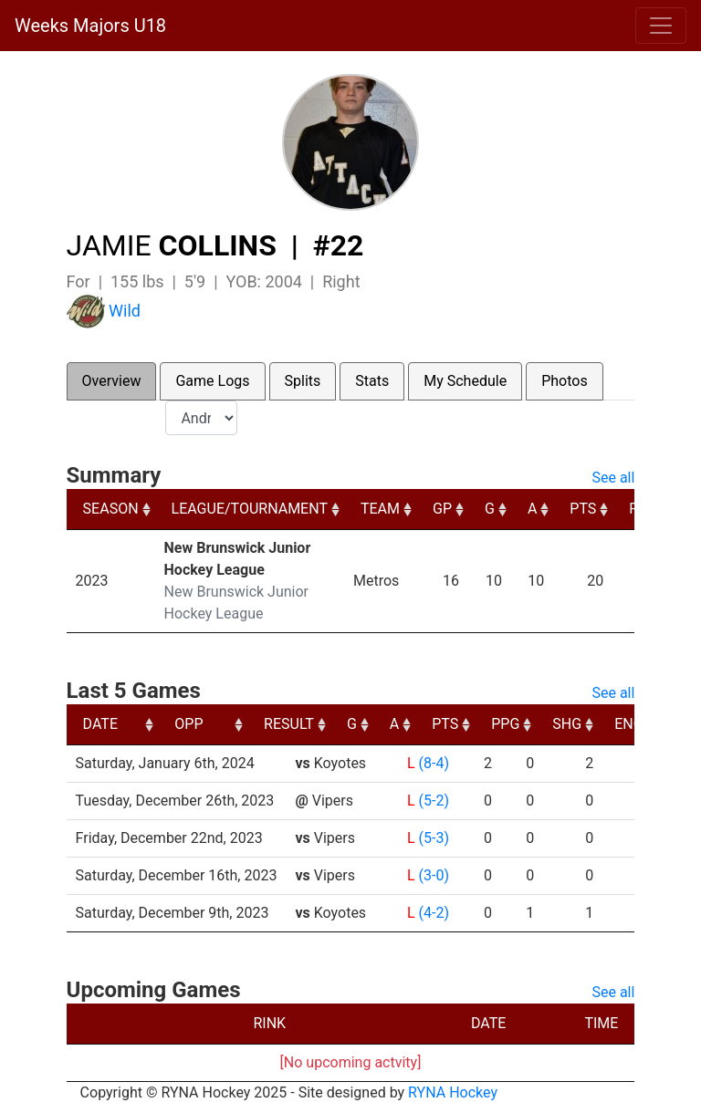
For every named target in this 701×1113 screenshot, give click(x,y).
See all (612, 477)
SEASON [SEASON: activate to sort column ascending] (111, 508)
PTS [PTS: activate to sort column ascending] (583, 508)
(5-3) (434, 838)
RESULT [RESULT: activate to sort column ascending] (417, 724)
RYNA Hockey (452, 1092)
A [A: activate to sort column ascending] (532, 508)
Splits (303, 381)
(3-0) (434, 875)
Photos (564, 381)
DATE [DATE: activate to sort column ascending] (100, 724)
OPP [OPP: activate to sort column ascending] (316, 724)
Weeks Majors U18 (90, 25)
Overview (111, 381)
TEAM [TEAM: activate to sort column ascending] (380, 508)
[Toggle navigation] (660, 25)
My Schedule (465, 381)
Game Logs (212, 381)
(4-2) (434, 912)
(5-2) (434, 800)
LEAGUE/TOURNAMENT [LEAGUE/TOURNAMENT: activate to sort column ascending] (250, 508)
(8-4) (434, 763)
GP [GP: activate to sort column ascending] (442, 508)
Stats (372, 381)
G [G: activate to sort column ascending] (490, 508)
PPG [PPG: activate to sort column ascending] (633, 724)
